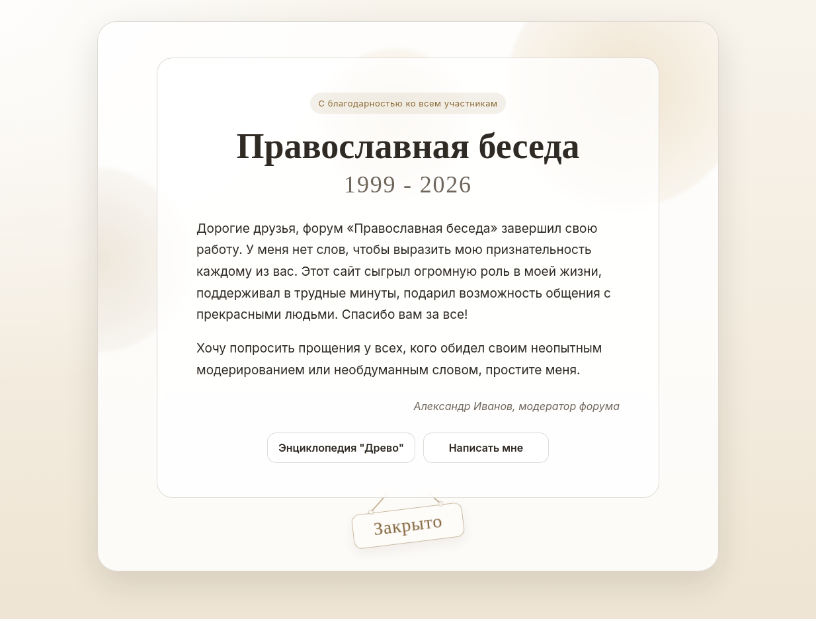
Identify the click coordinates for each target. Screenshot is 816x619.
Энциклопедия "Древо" (341, 447)
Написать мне (486, 447)
